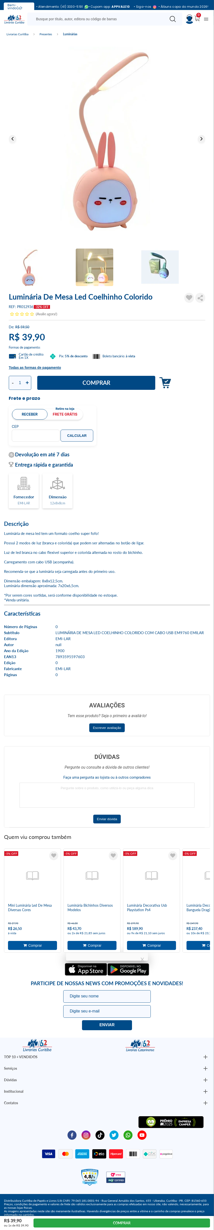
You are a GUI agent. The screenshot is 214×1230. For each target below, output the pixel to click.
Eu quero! (107, 1025)
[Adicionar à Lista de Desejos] (189, 298)
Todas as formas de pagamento (35, 368)
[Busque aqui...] (97, 19)
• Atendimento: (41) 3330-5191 (60, 7)
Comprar (96, 382)
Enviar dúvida (107, 819)
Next (201, 139)
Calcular (77, 436)
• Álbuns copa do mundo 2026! (183, 6)
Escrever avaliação (107, 728)
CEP (15, 426)
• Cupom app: (109, 6)
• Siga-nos (144, 7)
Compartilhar (200, 298)
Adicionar (163, 383)
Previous (12, 139)
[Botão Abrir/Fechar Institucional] (205, 1056)
